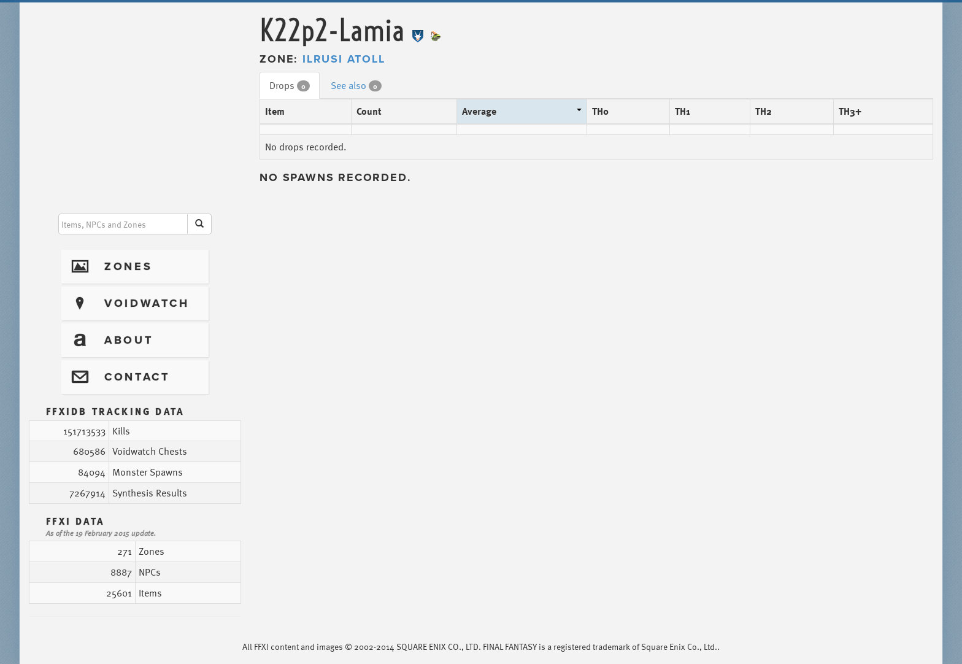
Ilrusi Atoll (343, 59)
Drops (289, 85)
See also (356, 85)
